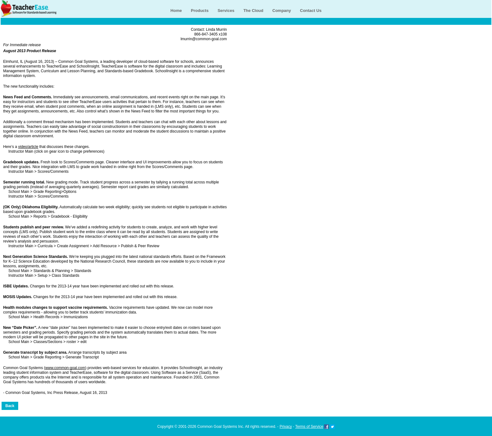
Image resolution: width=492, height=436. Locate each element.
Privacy (286, 426)
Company (281, 10)
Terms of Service (309, 426)
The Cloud (253, 10)
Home (176, 10)
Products (199, 10)
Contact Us (311, 10)
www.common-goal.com (65, 368)
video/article (28, 146)
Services (225, 10)
